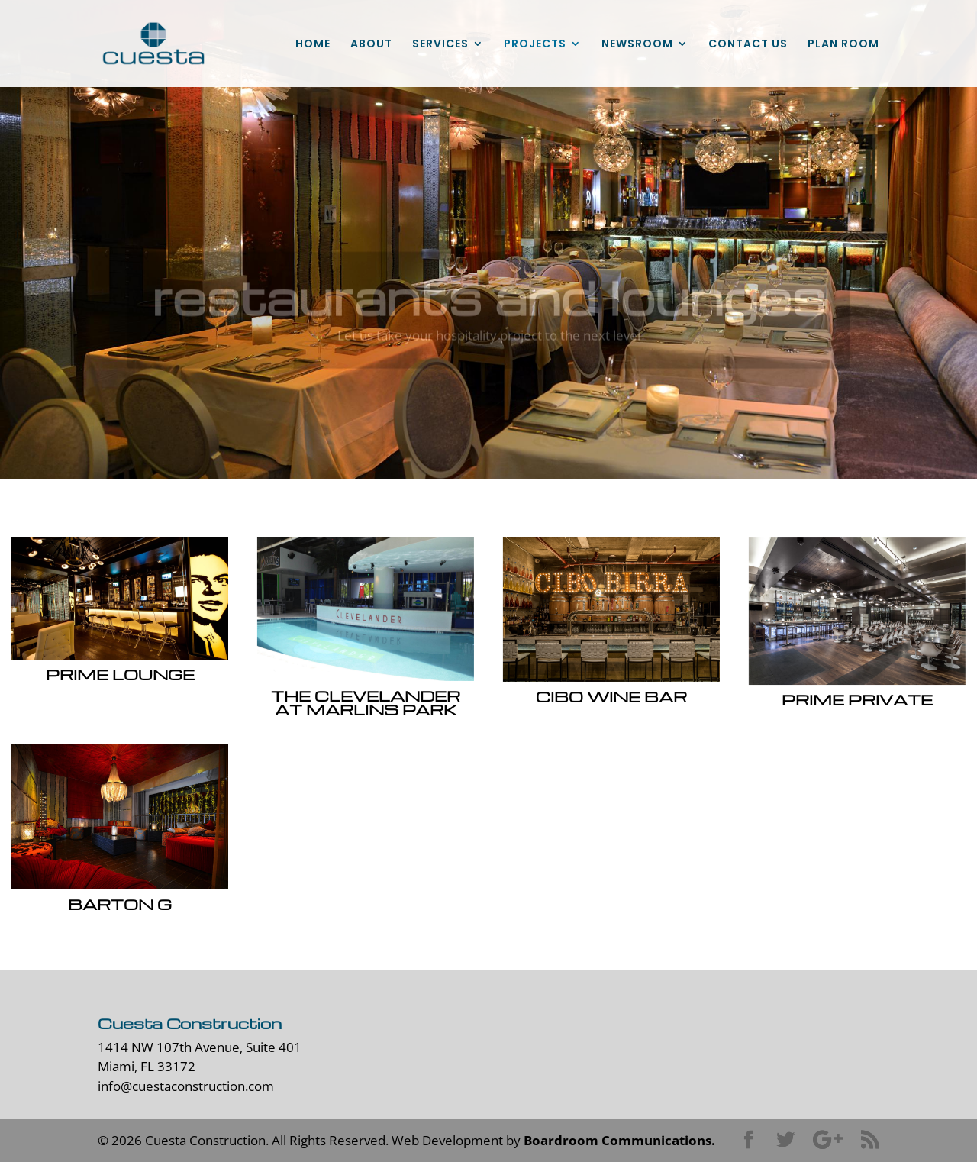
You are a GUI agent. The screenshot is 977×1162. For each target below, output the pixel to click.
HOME (313, 44)
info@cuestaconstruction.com (186, 1086)
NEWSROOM (637, 44)
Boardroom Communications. (619, 1140)
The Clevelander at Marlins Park (364, 702)
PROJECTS (535, 44)
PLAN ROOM (843, 44)
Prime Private (856, 699)
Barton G (119, 904)
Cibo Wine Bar (610, 696)
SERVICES (440, 44)
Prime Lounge (119, 674)
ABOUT (371, 44)
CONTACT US (748, 44)
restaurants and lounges (488, 306)
